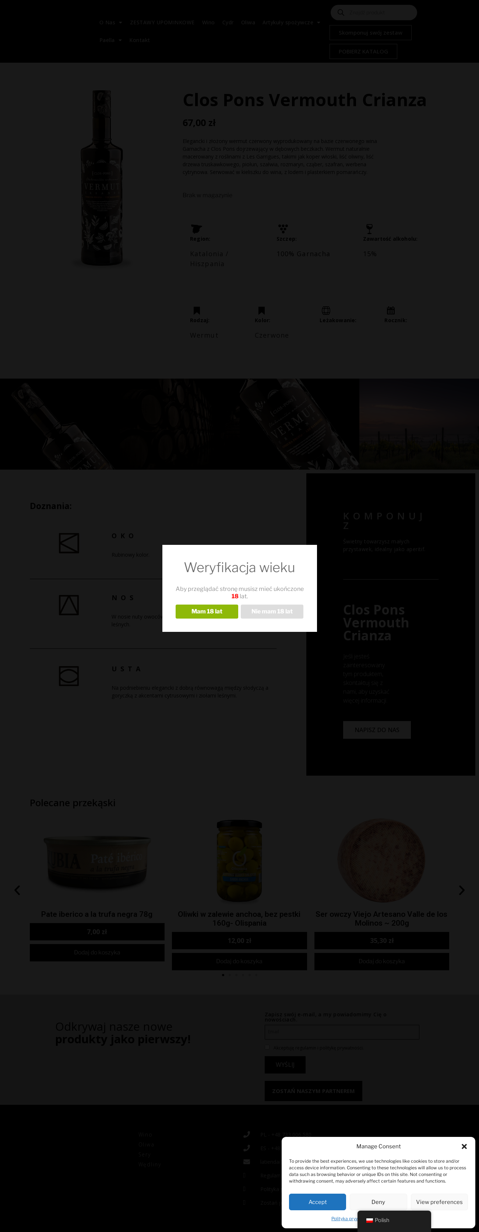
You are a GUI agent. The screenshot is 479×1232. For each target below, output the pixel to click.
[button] (464, 1146)
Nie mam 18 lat (272, 611)
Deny (378, 1202)
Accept (318, 1202)
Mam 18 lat (206, 611)
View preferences (439, 1202)
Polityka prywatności (353, 1218)
